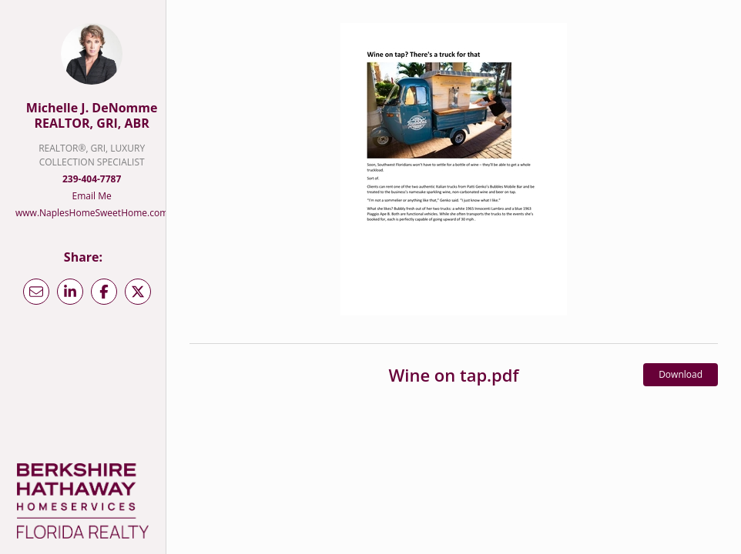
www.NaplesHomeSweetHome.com (91, 212)
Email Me (92, 195)
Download (680, 374)
